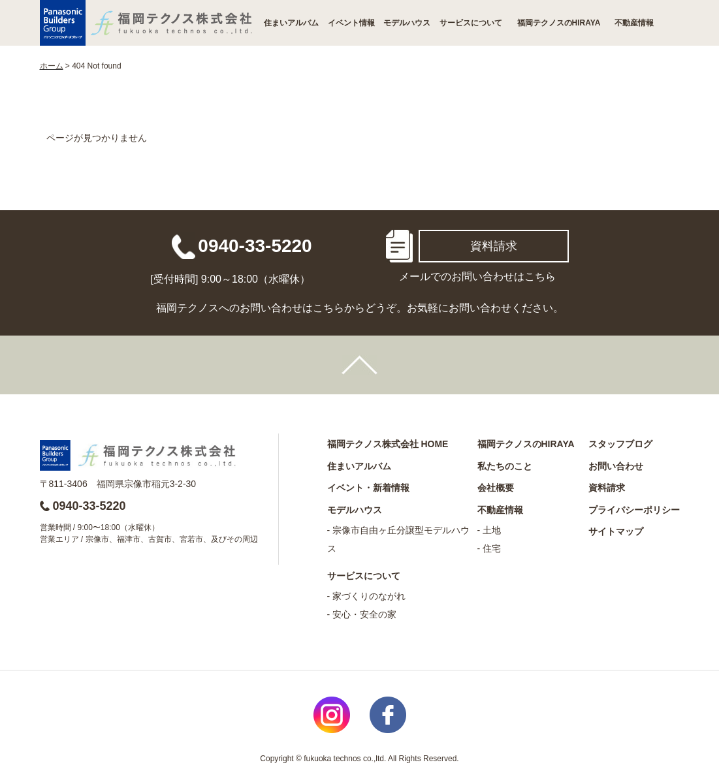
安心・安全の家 (364, 614)
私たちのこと (504, 466)
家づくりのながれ (369, 596)
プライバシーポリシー (634, 510)
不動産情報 (634, 22)
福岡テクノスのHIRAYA (559, 22)
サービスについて (470, 22)
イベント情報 (351, 22)
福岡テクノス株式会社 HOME (388, 444)
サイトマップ (615, 531)
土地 (492, 530)
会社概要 (495, 487)
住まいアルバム (291, 22)
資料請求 (493, 246)
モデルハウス (406, 22)
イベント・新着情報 (368, 487)
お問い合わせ (615, 466)
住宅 (492, 548)
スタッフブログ (620, 444)
